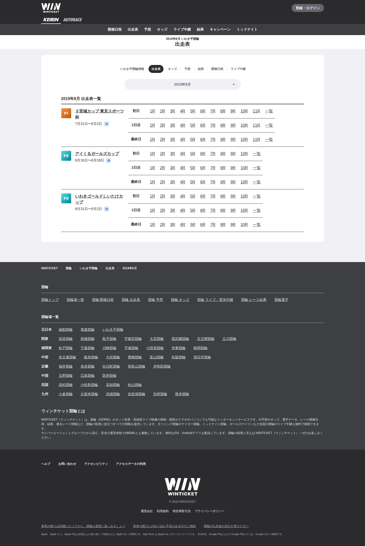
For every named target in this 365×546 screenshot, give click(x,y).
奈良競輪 (88, 366)
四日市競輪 (202, 357)
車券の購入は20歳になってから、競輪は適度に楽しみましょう (83, 526)
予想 (147, 29)
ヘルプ (45, 464)
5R (192, 111)
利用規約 (163, 511)
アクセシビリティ (96, 464)
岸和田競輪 (162, 366)
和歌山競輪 (136, 366)
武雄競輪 (113, 394)
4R (182, 111)
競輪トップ (50, 300)
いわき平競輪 (113, 329)
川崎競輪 (109, 348)
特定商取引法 (182, 511)
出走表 (133, 29)
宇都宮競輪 (133, 339)
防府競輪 (109, 376)
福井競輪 (66, 366)
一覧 (269, 111)
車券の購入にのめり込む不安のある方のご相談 (164, 526)
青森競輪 (88, 329)
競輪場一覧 (75, 300)
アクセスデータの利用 (131, 464)
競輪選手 (281, 300)
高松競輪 (66, 385)
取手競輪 (109, 339)
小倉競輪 (66, 394)
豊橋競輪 (135, 357)
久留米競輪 (89, 394)
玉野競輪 (66, 376)
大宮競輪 (157, 339)
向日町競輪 (111, 366)
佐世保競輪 (136, 394)
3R (172, 111)
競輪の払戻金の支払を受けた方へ (226, 526)
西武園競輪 (180, 339)
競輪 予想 (155, 300)
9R (232, 111)
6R (202, 111)
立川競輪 (229, 339)
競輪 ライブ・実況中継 (215, 300)
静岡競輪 (201, 348)
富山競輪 (157, 357)
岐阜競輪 (91, 357)
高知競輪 (113, 385)
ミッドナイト (247, 29)
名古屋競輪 (67, 357)
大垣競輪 (113, 357)
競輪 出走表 (131, 300)
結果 (200, 29)
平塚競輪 (131, 348)
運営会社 (147, 511)
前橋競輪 (88, 339)
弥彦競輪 (66, 339)
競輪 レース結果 (253, 300)
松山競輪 (135, 385)
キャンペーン (220, 29)
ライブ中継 (182, 29)
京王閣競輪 (205, 339)
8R (222, 111)
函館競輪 (66, 329)
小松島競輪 (89, 385)
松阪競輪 (179, 357)
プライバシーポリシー (209, 511)
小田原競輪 (155, 348)
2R (162, 111)
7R (212, 111)
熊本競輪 (182, 394)
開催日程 (115, 29)
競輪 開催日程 (103, 300)
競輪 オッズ (180, 300)
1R (152, 111)
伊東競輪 (179, 348)
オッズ (162, 29)
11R (256, 111)
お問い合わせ (67, 464)
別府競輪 (160, 394)
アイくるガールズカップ (97, 154)
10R (244, 111)
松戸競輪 (66, 348)
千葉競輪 (88, 348)
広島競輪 (88, 376)
